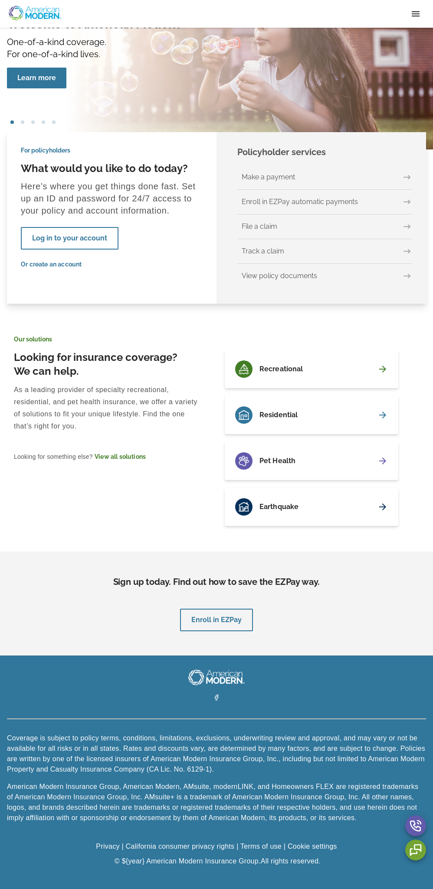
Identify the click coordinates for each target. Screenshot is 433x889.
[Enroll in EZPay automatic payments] (324, 202)
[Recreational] (311, 369)
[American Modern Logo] (216, 683)
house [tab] (43, 122)
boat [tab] (33, 122)
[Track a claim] (324, 251)
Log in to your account (69, 238)
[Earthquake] (311, 507)
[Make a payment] (324, 177)
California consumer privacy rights (180, 846)
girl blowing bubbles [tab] (12, 122)
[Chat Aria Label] (415, 850)
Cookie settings (312, 846)
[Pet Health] (311, 461)
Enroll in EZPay (216, 620)
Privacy (107, 846)
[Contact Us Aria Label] (415, 825)
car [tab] (54, 122)
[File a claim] (324, 226)
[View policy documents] (324, 276)
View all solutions (120, 456)
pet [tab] (22, 122)
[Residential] (311, 415)
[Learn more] (36, 78)
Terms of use (261, 846)
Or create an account (51, 264)
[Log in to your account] (69, 238)
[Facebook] (216, 698)
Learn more (36, 78)
